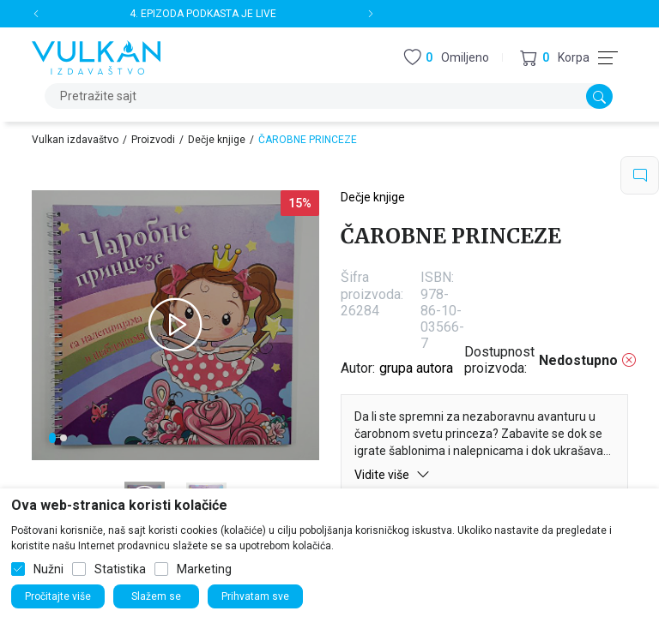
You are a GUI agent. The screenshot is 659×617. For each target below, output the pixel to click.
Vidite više (392, 474)
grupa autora (416, 368)
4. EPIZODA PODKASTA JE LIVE (203, 14)
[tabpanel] (175, 325)
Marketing (204, 569)
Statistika (120, 569)
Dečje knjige (216, 140)
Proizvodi (153, 140)
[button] (554, 58)
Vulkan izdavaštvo (75, 140)
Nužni (48, 569)
